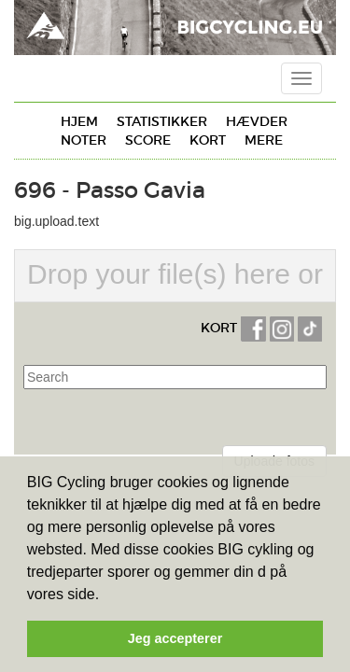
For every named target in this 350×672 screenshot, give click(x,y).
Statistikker (162, 121)
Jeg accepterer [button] (175, 638)
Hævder (256, 121)
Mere (264, 140)
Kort (207, 140)
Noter (83, 140)
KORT (219, 327)
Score (148, 140)
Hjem (79, 121)
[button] (106, 595)
